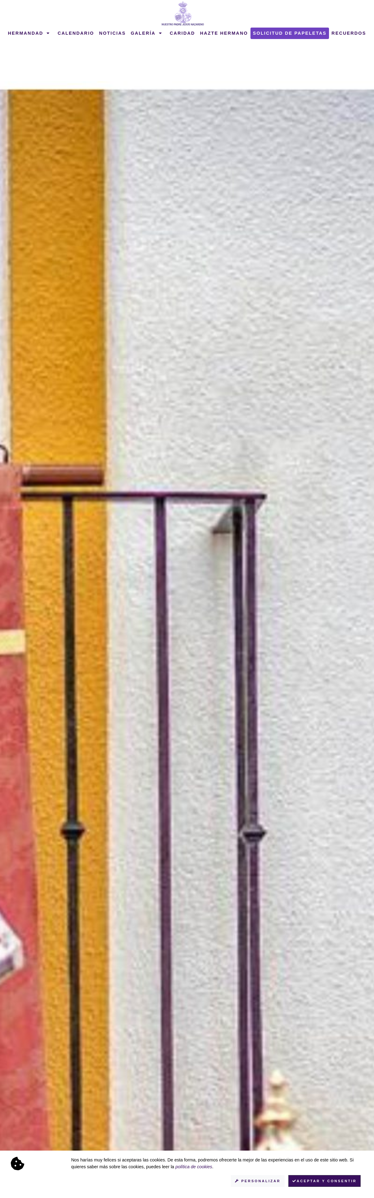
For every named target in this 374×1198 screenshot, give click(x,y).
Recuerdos (348, 33)
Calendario (76, 33)
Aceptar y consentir (324, 1181)
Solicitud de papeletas (290, 33)
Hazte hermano (224, 33)
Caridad (182, 33)
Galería (146, 33)
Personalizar (258, 1181)
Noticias (112, 33)
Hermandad (29, 33)
